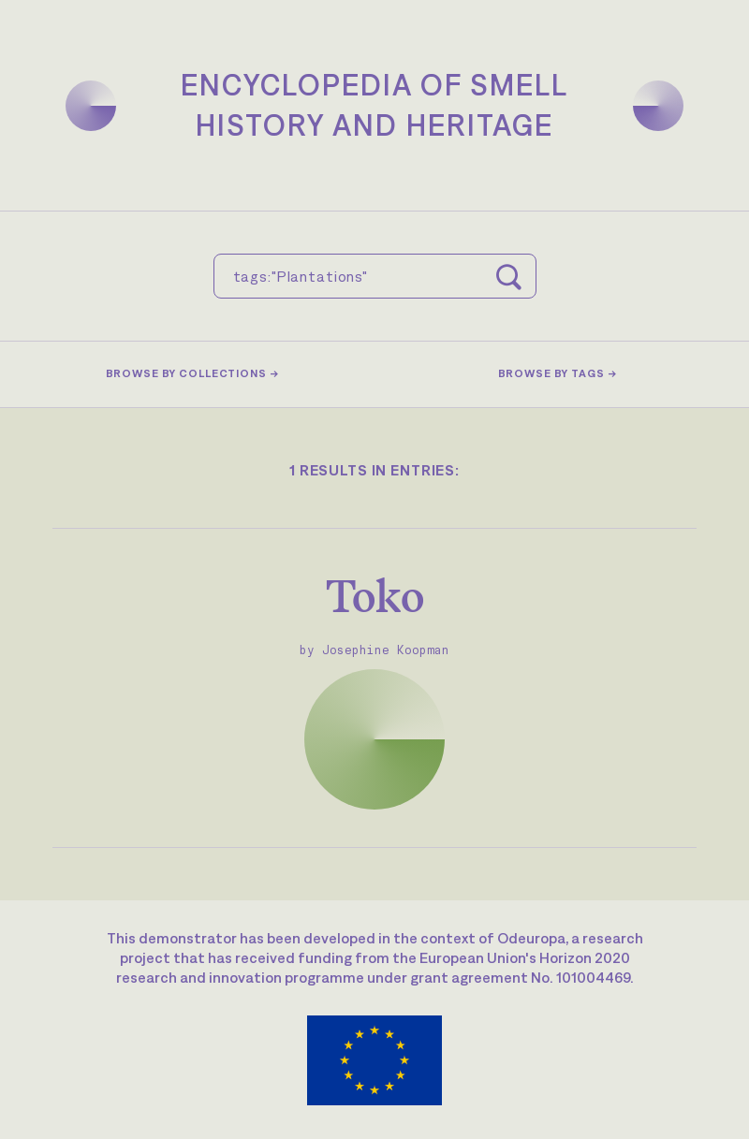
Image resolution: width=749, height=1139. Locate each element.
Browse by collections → (192, 373)
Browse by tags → (557, 373)
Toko (375, 595)
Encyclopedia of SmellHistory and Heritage (374, 104)
